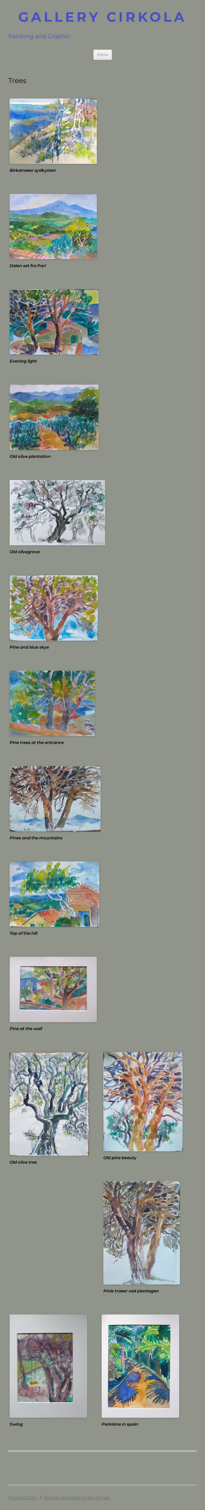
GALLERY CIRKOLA (102, 17)
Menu (102, 54)
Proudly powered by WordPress (77, 1497)
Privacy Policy (23, 1497)
